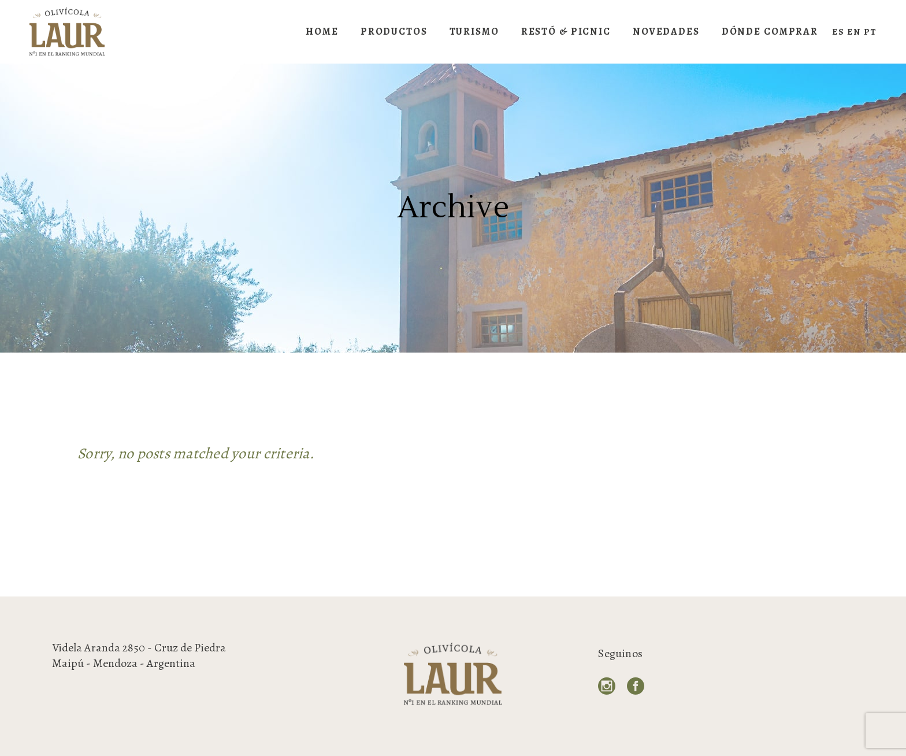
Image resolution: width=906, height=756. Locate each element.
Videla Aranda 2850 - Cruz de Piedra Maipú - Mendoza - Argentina (139, 655)
